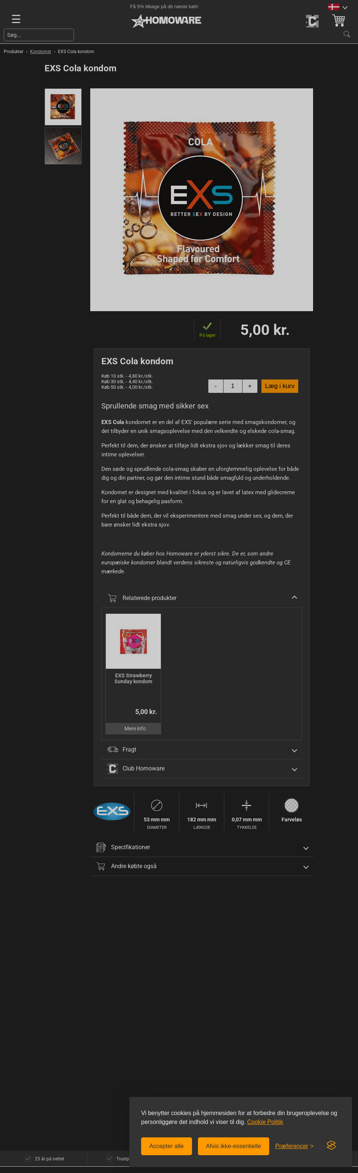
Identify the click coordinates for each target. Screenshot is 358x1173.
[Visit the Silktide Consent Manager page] (331, 1145)
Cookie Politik (265, 1122)
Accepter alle (166, 1146)
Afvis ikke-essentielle (233, 1146)
